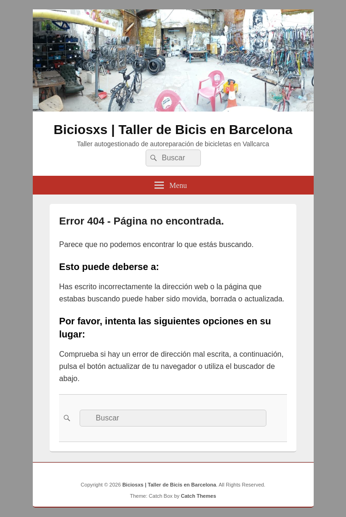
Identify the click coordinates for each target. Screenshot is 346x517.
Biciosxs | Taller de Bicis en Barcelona (173, 129)
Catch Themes (198, 496)
